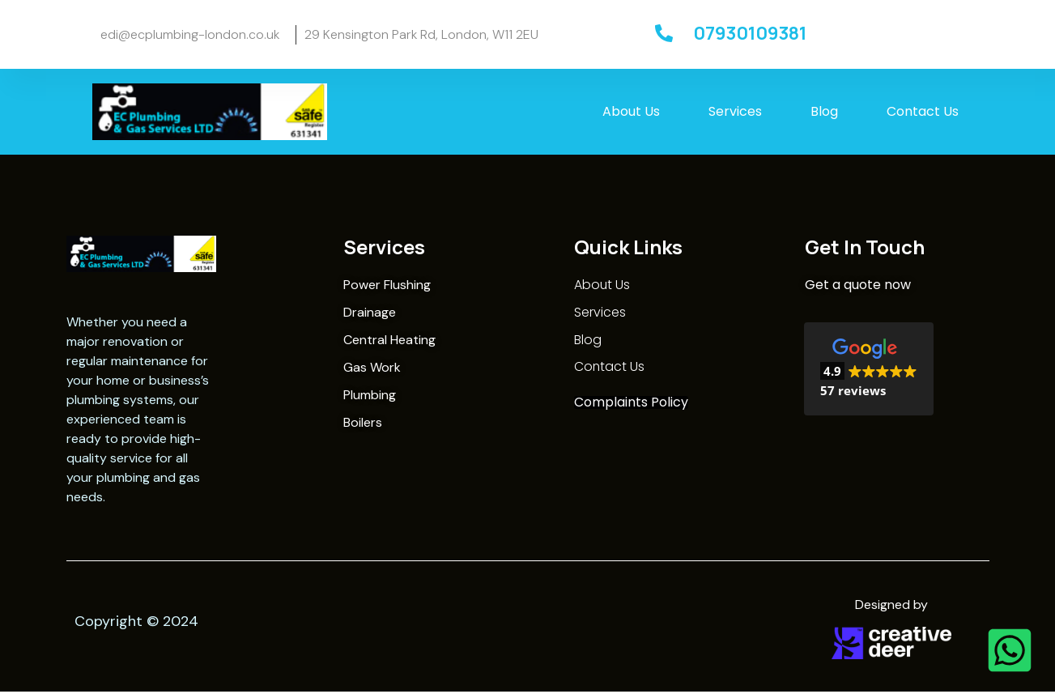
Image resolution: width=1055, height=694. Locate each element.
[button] (869, 372)
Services (735, 114)
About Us (631, 114)
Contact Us (923, 114)
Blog (824, 114)
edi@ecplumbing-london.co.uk (189, 36)
